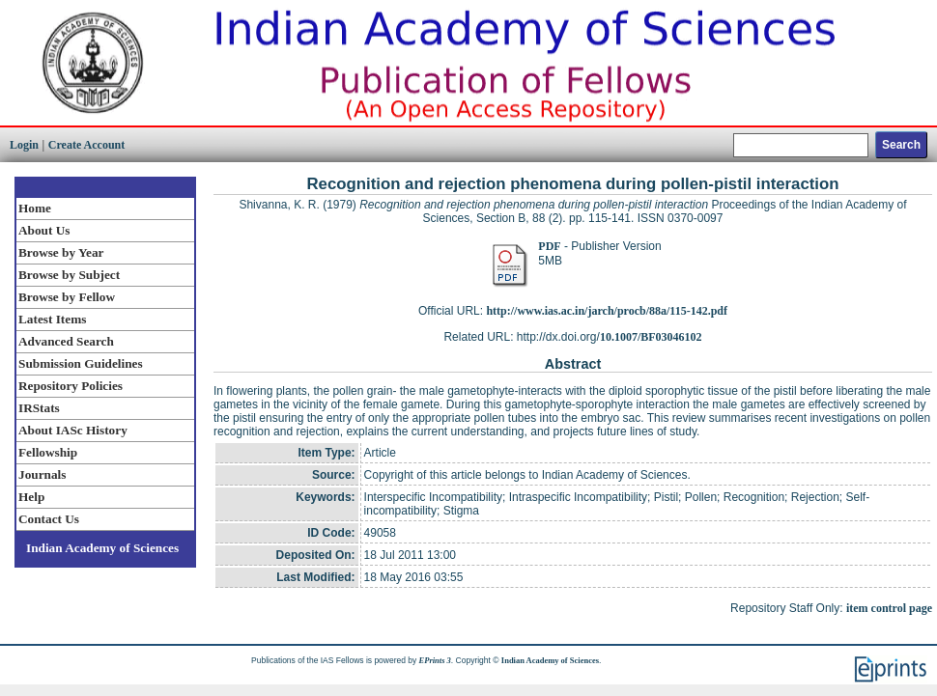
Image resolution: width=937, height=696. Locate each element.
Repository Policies (70, 385)
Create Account (86, 145)
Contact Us (48, 519)
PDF (549, 246)
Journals (42, 474)
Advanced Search (66, 341)
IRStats (39, 408)
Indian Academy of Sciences (102, 548)
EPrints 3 (435, 660)
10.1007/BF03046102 (651, 337)
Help (31, 496)
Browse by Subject (69, 274)
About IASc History (73, 430)
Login (24, 145)
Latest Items (52, 319)
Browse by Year (60, 252)
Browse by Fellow (66, 297)
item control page (889, 608)
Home (34, 208)
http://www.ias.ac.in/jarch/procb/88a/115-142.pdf (606, 311)
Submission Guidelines (80, 363)
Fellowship (47, 452)
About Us (44, 230)
